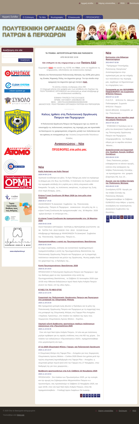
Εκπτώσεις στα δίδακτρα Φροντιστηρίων (117, 58)
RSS (123, 3)
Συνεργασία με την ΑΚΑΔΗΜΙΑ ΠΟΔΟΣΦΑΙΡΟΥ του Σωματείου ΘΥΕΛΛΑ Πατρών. (120, 91)
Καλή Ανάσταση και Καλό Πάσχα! (53, 171)
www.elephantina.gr (17, 251)
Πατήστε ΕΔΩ (88, 62)
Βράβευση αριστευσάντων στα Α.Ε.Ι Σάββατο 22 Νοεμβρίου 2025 (67, 371)
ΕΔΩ (85, 82)
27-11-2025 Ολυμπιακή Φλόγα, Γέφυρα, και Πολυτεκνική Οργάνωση (69, 347)
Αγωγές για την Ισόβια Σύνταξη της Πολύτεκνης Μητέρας (120, 182)
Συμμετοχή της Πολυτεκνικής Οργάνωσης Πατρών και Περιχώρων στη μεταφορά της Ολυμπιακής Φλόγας (68, 298)
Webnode (20, 415)
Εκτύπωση (134, 3)
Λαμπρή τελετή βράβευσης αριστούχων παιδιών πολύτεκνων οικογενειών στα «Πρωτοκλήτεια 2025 (66, 325)
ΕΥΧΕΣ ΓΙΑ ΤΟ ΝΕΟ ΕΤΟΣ (50, 290)
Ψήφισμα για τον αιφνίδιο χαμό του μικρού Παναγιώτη (120, 118)
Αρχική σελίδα (87, 3)
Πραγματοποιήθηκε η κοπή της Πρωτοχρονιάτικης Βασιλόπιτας (67, 241)
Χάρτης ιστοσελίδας (107, 3)
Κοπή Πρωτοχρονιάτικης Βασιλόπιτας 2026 (58, 265)
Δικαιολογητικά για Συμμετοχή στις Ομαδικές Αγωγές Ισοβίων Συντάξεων (120, 152)
